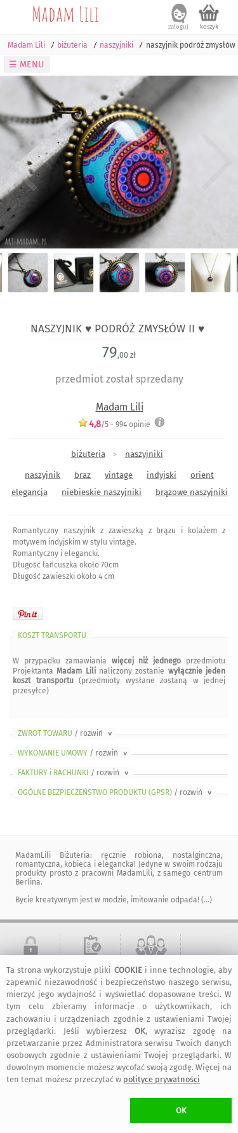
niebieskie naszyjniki (102, 492)
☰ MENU (26, 64)
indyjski (161, 475)
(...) (205, 899)
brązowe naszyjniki (191, 492)
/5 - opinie (113, 424)
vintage (119, 475)
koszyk (209, 27)
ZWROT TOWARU (66, 733)
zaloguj (178, 27)
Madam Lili (65, 13)
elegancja (29, 492)
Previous (20, 162)
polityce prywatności (161, 1079)
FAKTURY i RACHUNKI (74, 772)
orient (202, 475)
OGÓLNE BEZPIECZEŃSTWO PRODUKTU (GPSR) (116, 792)
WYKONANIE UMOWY (73, 753)
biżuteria (88, 454)
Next (217, 162)
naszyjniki (144, 454)
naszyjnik (42, 475)
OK (181, 1110)
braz (82, 475)
